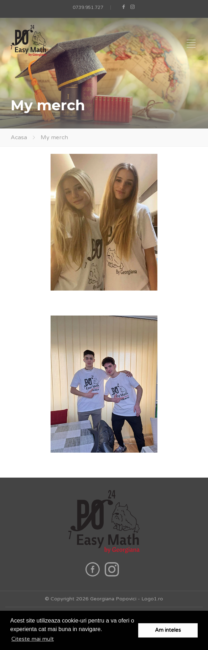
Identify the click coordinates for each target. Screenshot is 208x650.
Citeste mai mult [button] (32, 639)
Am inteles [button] (168, 630)
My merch (54, 137)
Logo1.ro (152, 599)
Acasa (19, 137)
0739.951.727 (88, 7)
